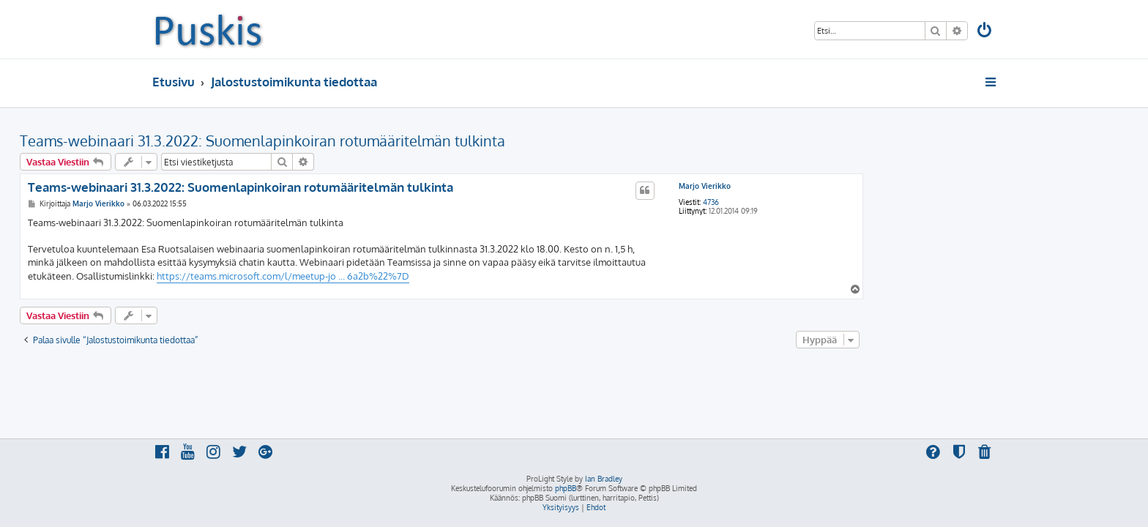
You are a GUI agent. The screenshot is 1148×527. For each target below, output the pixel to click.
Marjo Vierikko (837, 186)
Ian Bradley (603, 478)
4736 (843, 202)
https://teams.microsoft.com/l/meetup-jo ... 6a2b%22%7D (415, 276)
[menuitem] (985, 32)
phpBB (565, 488)
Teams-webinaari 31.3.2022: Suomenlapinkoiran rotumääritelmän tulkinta (395, 140)
